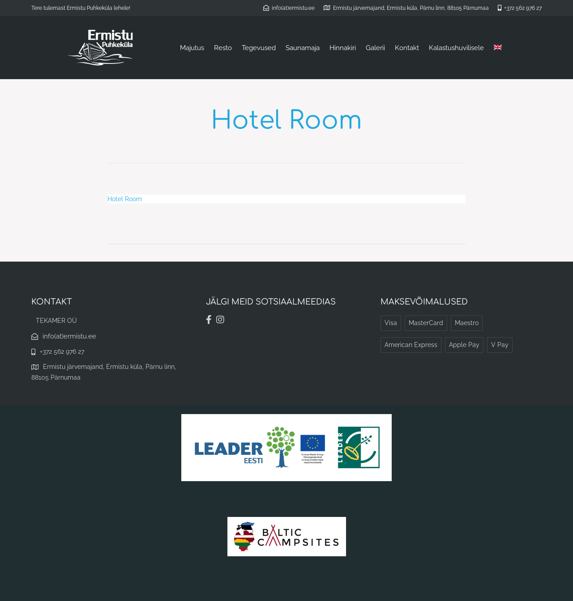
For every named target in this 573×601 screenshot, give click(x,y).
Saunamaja (303, 48)
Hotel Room (124, 199)
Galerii (375, 48)
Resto (223, 48)
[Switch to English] (498, 48)
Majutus (192, 48)
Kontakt (407, 48)
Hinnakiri (342, 48)
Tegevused (259, 48)
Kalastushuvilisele (456, 48)
